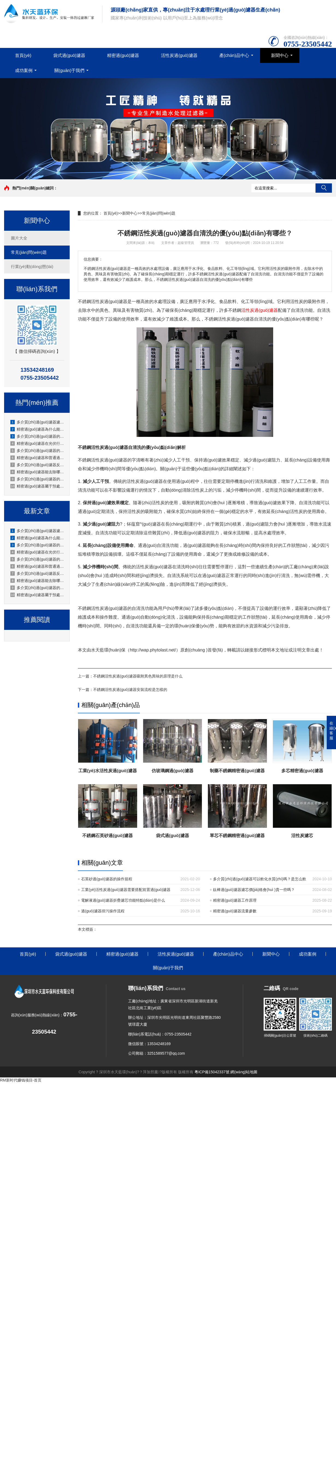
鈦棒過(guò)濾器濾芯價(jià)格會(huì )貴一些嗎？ (254, 889)
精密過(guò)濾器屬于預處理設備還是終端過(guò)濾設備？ (37, 595)
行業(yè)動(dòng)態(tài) (32, 266)
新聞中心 (279, 55)
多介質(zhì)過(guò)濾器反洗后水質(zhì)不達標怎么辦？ (37, 573)
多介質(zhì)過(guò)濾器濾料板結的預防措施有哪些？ (37, 422)
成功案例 (24, 70)
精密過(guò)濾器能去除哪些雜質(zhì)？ (37, 472)
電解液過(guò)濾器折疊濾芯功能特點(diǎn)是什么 (123, 900)
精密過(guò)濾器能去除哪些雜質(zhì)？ (37, 580)
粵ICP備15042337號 (211, 1072)
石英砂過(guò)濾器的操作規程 (106, 879)
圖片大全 (19, 238)
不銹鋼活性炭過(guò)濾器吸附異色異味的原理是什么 (137, 676)
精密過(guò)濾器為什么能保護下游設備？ (37, 538)
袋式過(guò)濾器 (69, 55)
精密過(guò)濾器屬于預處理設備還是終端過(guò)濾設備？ (37, 486)
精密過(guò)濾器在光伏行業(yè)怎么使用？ (37, 552)
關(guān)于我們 (69, 70)
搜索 (324, 188)
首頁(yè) (23, 55)
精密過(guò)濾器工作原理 (235, 900)
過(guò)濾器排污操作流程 (103, 911)
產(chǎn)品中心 (234, 55)
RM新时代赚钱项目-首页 (21, 1080)
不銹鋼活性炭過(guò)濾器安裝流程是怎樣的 (130, 689)
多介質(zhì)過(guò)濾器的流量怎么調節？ (37, 588)
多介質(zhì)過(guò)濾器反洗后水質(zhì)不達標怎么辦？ (37, 465)
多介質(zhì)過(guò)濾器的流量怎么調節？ (37, 479)
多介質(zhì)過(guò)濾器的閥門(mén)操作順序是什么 (37, 436)
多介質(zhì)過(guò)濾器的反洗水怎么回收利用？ (37, 450)
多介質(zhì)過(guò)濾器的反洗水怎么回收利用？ (37, 559)
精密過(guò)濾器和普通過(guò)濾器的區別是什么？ (37, 566)
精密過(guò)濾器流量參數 (235, 911)
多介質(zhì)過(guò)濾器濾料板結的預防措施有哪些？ (37, 531)
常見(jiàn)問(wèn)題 (29, 252)
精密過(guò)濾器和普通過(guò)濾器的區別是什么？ (37, 457)
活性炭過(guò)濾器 (179, 55)
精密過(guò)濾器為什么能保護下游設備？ (37, 429)
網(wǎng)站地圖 (243, 1072)
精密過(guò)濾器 (123, 55)
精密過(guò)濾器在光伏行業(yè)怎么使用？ (37, 443)
